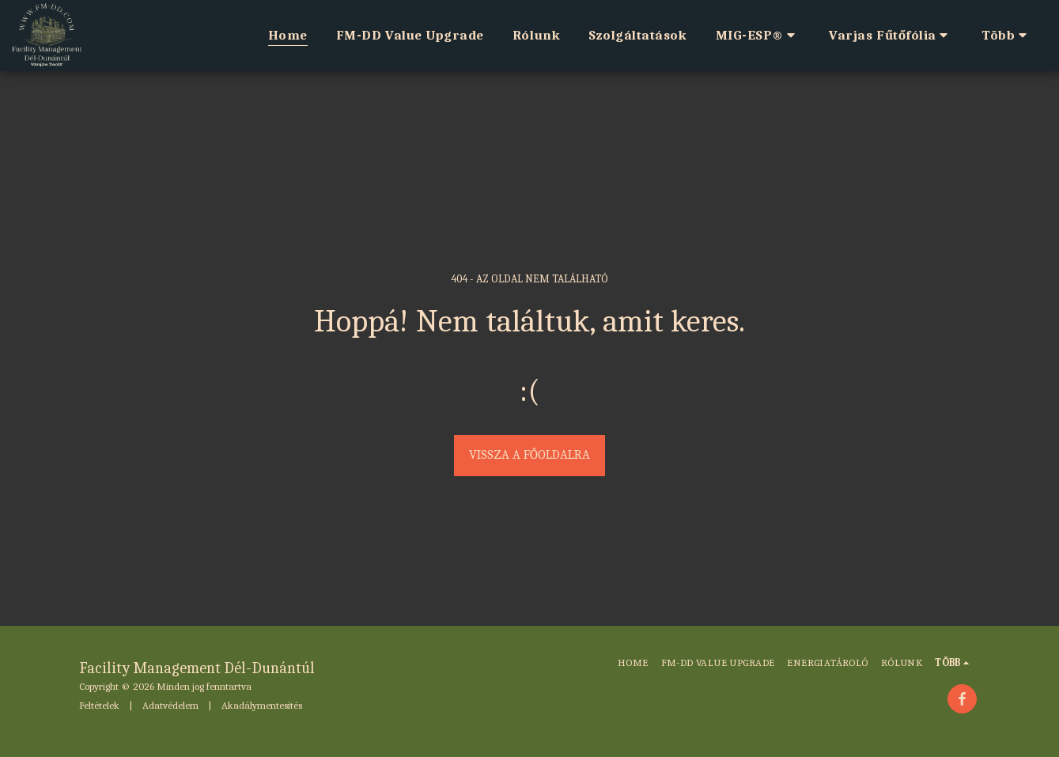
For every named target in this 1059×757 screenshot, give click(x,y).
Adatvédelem (170, 705)
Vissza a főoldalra (529, 454)
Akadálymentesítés (261, 705)
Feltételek (99, 705)
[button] (758, 35)
